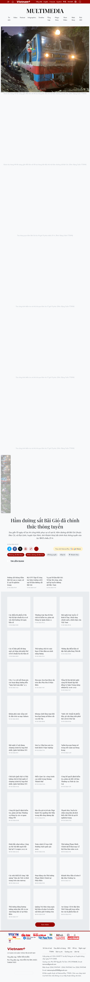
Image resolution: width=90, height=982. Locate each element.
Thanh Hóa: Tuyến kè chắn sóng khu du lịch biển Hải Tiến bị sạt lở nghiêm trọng (69, 814)
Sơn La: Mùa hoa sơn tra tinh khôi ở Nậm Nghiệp (44, 746)
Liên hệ (76, 952)
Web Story (73, 18)
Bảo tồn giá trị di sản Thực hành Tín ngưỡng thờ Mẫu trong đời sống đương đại (45, 812)
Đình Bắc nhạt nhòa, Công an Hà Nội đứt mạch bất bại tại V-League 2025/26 (19, 846)
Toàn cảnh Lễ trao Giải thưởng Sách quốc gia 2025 (43, 846)
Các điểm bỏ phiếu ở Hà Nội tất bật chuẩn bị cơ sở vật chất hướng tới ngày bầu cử (18, 618)
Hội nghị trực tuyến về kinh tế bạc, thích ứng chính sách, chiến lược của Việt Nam (71, 618)
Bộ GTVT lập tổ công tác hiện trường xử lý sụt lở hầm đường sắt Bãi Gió (35, 581)
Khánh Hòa (74, 555)
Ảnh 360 (80, 18)
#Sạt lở (62, 555)
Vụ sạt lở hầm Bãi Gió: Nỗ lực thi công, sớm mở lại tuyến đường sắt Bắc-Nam (55, 581)
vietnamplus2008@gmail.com (57, 970)
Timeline (41, 17)
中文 (64, 2)
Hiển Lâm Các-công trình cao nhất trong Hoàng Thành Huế (44, 778)
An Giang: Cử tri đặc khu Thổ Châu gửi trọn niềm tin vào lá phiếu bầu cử (70, 909)
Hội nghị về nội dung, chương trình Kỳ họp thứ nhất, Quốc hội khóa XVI (18, 747)
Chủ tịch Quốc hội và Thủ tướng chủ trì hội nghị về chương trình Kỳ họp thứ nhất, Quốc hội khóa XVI (18, 780)
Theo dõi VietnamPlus (62, 549)
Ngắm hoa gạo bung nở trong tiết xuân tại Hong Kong (70, 747)
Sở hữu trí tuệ (47, 948)
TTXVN (51, 952)
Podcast (22, 17)
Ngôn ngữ (82, 948)
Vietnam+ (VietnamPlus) (23, 1)
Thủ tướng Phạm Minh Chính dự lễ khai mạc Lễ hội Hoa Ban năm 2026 (70, 846)
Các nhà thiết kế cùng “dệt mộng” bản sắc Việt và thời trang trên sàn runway (19, 877)
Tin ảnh (9, 18)
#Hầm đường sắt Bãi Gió (35, 555)
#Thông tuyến (52, 555)
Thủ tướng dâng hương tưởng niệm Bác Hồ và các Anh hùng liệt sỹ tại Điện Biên (18, 910)
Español (59, 2)
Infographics (32, 17)
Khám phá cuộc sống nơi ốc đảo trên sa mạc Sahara (18, 715)
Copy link (31, 549)
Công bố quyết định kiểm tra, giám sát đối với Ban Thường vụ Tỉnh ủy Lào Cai (70, 780)
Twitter (20, 549)
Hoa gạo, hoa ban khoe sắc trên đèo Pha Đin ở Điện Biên (45, 682)
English (46, 2)
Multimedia (45, 10)
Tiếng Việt (39, 2)
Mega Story (57, 18)
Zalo (9, 549)
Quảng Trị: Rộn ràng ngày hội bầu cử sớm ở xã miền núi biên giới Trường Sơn (45, 909)
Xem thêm (45, 924)
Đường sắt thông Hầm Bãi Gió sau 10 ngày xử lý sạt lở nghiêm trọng (15, 581)
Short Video (65, 18)
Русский (70, 1)
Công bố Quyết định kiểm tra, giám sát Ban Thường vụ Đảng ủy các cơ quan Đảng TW (18, 814)
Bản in (25, 549)
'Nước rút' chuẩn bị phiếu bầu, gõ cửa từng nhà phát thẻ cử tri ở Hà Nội (71, 716)
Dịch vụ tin (59, 952)
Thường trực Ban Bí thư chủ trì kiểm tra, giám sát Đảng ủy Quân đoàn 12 (44, 617)
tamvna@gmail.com (49, 964)
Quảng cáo (68, 952)
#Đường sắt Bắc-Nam (15, 555)
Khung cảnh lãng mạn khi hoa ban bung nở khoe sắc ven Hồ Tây (45, 716)
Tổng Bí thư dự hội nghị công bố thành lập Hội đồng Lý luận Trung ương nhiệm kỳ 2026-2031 (70, 683)
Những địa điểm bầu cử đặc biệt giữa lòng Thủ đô (70, 650)
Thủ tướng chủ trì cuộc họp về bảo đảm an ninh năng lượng (44, 651)
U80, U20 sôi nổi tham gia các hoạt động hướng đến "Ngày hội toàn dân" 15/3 (18, 682)
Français (52, 2)
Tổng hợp (49, 18)
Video (15, 17)
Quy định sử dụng (60, 948)
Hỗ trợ (74, 948)
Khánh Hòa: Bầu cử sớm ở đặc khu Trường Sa (70, 876)
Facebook (15, 549)
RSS (69, 948)
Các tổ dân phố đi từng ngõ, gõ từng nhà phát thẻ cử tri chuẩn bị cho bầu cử (18, 651)
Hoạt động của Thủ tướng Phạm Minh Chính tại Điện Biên (44, 877)
